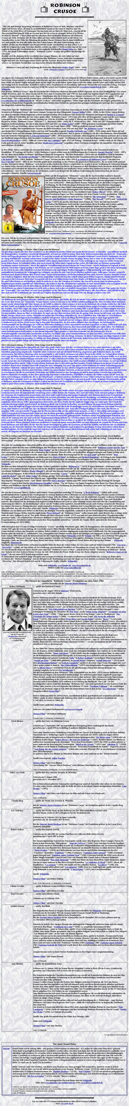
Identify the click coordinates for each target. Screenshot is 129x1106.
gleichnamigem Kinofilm (40, 483)
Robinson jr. (74, 466)
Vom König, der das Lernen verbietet (50, 749)
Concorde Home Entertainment (60, 233)
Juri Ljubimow (54, 140)
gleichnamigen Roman (47, 663)
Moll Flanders (85, 1071)
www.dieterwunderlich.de (91, 87)
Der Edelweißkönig (69, 665)
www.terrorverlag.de (73, 709)
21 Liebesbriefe (109, 689)
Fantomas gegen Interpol (111, 943)
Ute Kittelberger (66, 670)
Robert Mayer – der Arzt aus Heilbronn (72, 740)
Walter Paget (67, 67)
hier (85, 69)
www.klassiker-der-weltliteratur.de (16, 101)
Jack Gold (91, 455)
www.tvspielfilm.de (22, 488)
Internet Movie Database (75, 583)
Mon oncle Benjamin (59, 860)
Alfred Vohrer (45, 668)
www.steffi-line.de (67, 1103)
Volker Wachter (58, 758)
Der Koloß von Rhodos (28, 157)
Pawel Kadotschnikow (11, 140)
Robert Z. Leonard (115, 115)
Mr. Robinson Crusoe (93, 128)
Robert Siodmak (85, 658)
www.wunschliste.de (72, 568)
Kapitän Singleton (61, 1071)
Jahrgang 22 (112, 744)
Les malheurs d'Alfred (95, 862)
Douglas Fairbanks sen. (77, 131)
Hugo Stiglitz (44, 450)
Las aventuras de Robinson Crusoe (91, 159)
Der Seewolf (98, 199)
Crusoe (64, 474)
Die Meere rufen (103, 737)
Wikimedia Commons (56, 69)
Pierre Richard (53, 513)
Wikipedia (5, 89)
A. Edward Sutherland (39, 136)
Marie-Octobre (40, 850)
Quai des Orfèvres (77, 843)
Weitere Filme (39, 714)
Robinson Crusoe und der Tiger (111, 447)
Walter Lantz (67, 124)
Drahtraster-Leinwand (52, 143)
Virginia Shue (13, 636)
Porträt (6, 1049)
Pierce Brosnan (58, 481)
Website (88, 536)
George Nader (87, 619)
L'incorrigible (77, 869)
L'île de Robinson (91, 492)
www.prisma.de (34, 173)
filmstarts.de (16, 543)
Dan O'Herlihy (7, 162)
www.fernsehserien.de (81, 565)
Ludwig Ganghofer (70, 663)
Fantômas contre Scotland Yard (65, 855)
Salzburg (64, 591)
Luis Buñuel (6, 159)
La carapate (50, 865)
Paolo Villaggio (36, 471)
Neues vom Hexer (60, 653)
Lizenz (3, 574)
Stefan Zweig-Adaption (96, 612)
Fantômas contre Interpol (95, 853)
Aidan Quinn (31, 476)
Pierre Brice (71, 619)
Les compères (71, 867)
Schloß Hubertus (103, 660)
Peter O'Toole (59, 457)
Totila (71, 658)
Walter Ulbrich (98, 192)
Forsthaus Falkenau (98, 686)
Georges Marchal (105, 152)
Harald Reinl (78, 660)
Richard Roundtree (90, 457)
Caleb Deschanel (8, 476)
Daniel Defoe (67, 49)
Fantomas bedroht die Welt (50, 945)
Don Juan (74, 612)
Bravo (105, 619)
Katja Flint (54, 691)
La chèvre (102, 865)
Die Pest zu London (35, 1076)
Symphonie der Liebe (63, 927)
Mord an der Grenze (84, 744)
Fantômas (59, 853)
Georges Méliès (78, 112)
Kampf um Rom (41, 660)
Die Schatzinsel (99, 197)
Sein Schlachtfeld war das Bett (62, 609)
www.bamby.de (64, 565)
